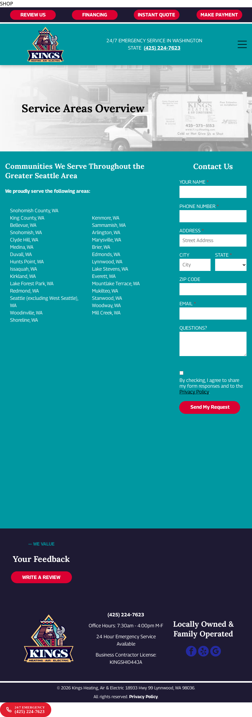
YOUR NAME (192, 182)
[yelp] (203, 652)
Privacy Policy (194, 392)
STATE (222, 255)
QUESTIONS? (193, 328)
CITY (184, 255)
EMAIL (186, 304)
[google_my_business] (215, 652)
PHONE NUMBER (197, 206)
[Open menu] (242, 44)
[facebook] (191, 652)
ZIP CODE (189, 279)
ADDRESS (190, 231)
